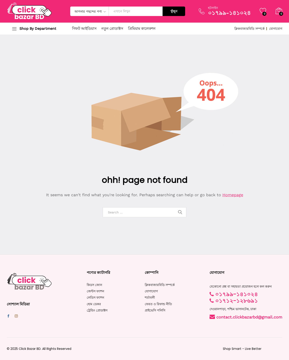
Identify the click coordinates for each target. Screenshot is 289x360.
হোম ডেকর (94, 304)
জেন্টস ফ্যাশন (95, 291)
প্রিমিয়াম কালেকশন (142, 28)
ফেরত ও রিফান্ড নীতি (158, 304)
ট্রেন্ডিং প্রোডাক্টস (97, 310)
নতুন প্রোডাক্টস (112, 28)
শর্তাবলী (150, 297)
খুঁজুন (173, 11)
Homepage (232, 194)
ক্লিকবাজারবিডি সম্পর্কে (249, 28)
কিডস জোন (94, 285)
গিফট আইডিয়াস (84, 28)
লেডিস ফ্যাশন (95, 297)
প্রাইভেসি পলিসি (155, 310)
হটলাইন (213, 8)
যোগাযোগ (275, 28)
